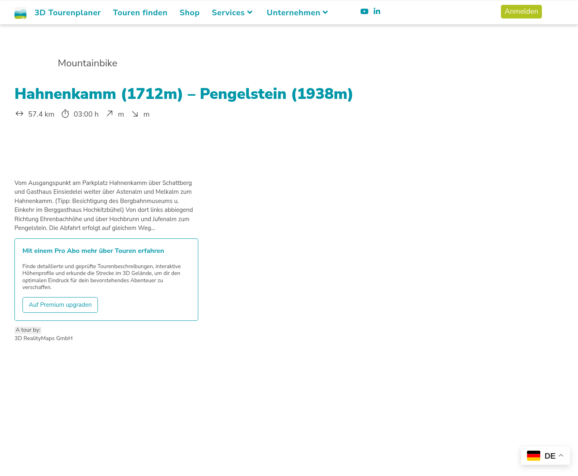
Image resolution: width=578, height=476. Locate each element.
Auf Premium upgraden (60, 305)
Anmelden (521, 11)
